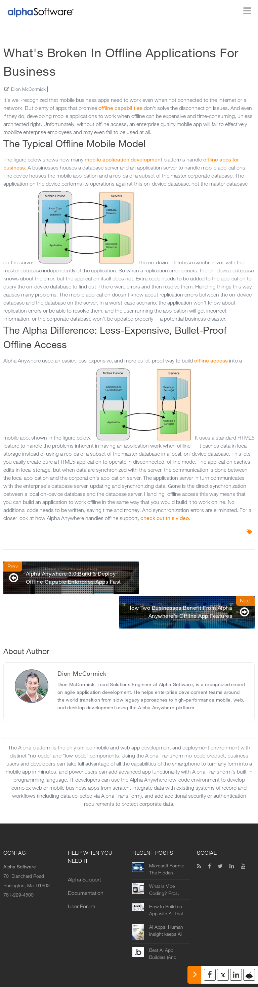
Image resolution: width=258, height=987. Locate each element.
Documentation (85, 867)
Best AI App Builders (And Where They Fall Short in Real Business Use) (165, 927)
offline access (211, 360)
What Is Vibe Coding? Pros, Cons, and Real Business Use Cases (165, 863)
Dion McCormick (28, 89)
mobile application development (123, 159)
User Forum (81, 880)
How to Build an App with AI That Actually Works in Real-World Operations (166, 884)
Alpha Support (84, 853)
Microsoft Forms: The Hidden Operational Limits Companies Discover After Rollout (167, 843)
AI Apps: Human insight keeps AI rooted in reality (166, 904)
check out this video (164, 518)
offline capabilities (120, 108)
